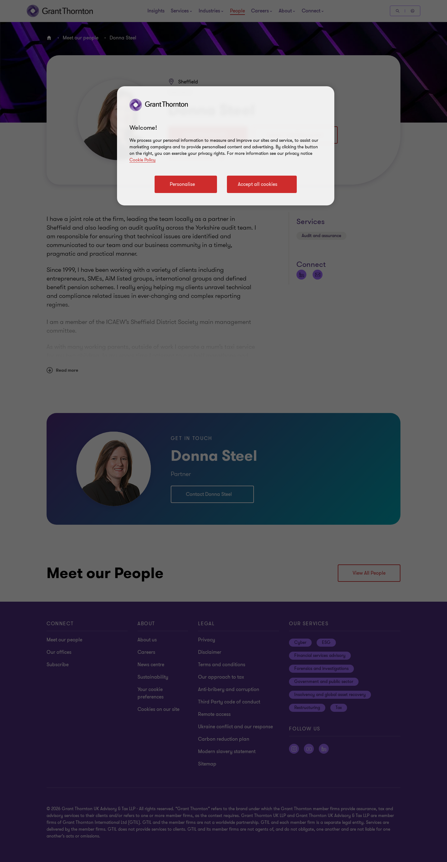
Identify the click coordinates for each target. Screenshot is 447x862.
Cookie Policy (142, 160)
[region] (225, 145)
